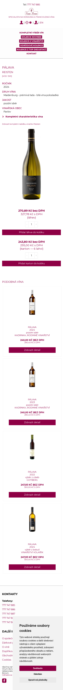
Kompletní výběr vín (31, 32)
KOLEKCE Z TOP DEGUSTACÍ (31, 49)
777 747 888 (8, 618)
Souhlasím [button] (38, 668)
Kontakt (31, 53)
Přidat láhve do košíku (31, 232)
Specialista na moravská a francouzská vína (31, 17)
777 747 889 (8, 622)
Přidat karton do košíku (31, 263)
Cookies (6, 659)
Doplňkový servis (11, 651)
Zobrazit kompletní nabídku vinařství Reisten (21, 124)
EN (41, 22)
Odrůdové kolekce (31, 45)
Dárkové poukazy (12, 642)
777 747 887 (8, 613)
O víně (5, 647)
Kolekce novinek (31, 37)
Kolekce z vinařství (31, 41)
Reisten (7, 72)
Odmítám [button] (38, 674)
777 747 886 (8, 609)
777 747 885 (33, 4)
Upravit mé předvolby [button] (37, 680)
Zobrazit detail (32, 350)
